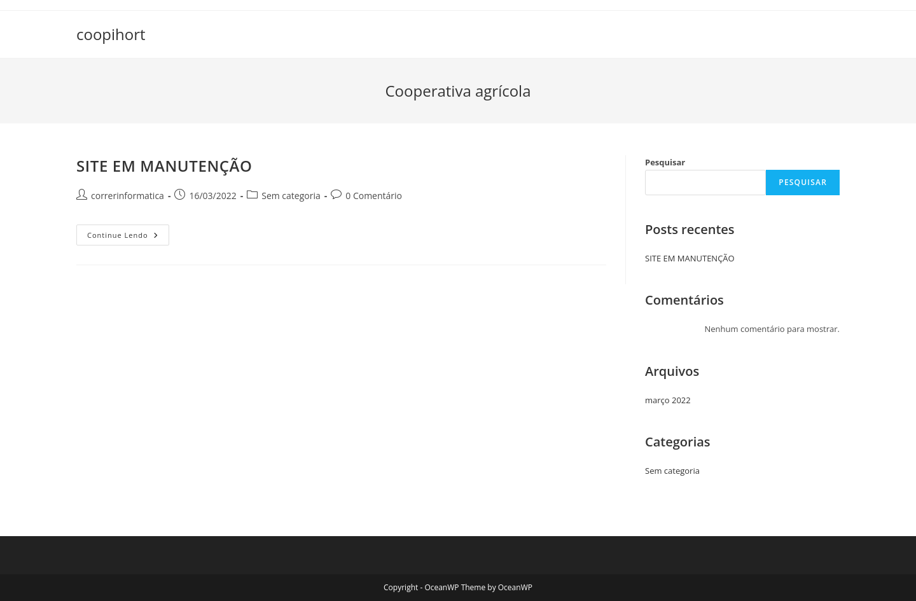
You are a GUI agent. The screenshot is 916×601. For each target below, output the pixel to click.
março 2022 (668, 400)
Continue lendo (128, 237)
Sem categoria (291, 196)
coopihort (111, 34)
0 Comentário (373, 196)
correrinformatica (127, 196)
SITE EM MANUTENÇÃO (164, 165)
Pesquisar (665, 162)
